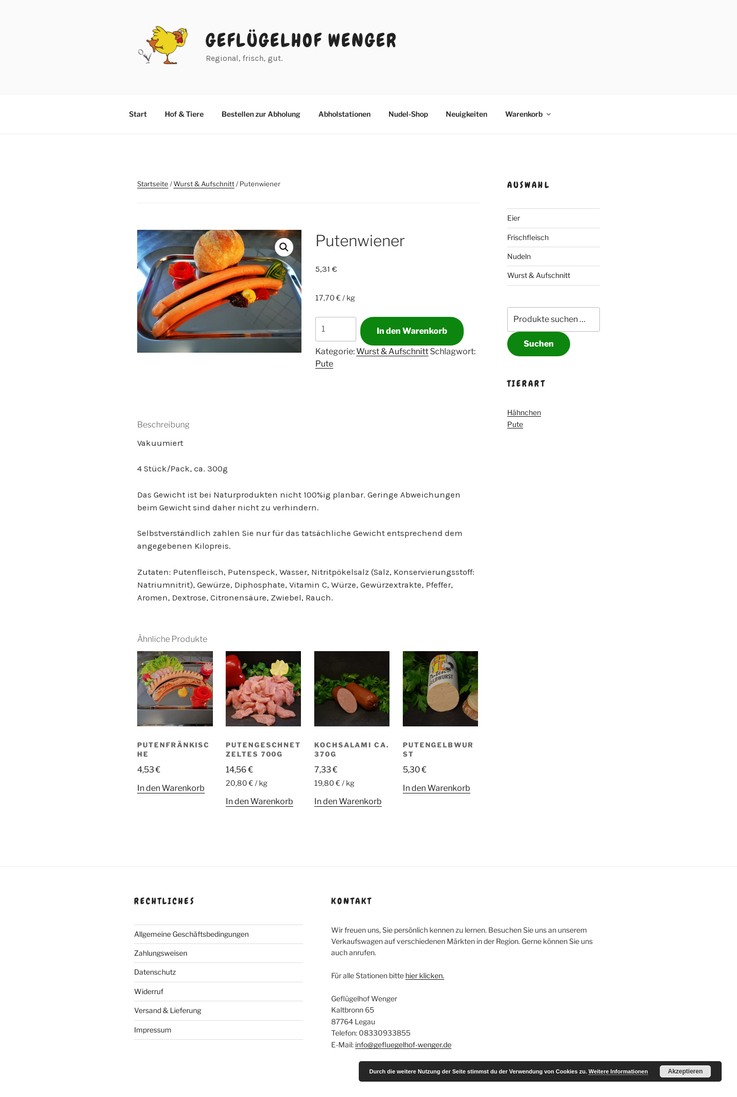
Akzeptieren (685, 1071)
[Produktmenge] (335, 329)
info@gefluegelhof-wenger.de (403, 1044)
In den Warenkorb (412, 331)
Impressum (152, 1029)
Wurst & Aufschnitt (204, 184)
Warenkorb (528, 114)
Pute (324, 364)
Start (138, 114)
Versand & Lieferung (167, 1010)
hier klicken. (424, 975)
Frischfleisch (528, 237)
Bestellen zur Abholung (261, 114)
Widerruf (148, 991)
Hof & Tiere (184, 114)
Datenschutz (155, 971)
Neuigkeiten (466, 114)
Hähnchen (524, 412)
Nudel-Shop (408, 114)
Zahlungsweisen (160, 953)
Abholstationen (344, 114)
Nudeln (519, 256)
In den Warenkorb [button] (171, 788)
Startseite (152, 184)
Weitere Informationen (618, 1071)
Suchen (539, 344)
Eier (513, 217)
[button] (284, 247)
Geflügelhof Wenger (301, 40)
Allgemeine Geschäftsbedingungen (191, 934)
